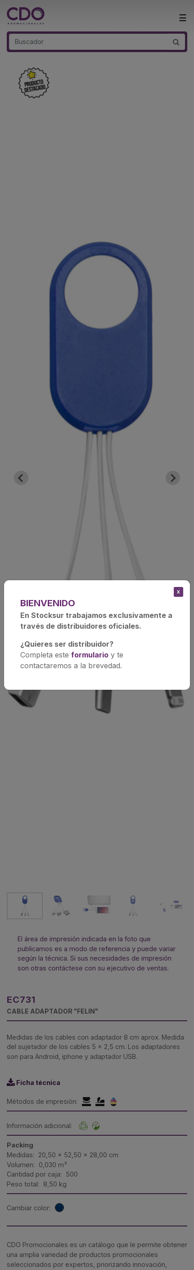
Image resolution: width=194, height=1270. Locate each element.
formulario (89, 654)
